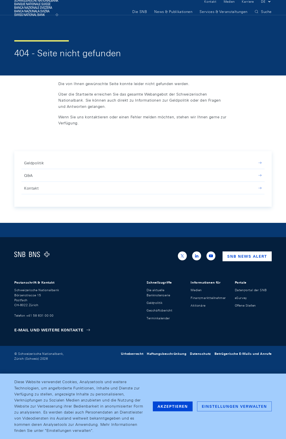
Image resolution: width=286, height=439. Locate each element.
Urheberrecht (132, 354)
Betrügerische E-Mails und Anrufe (243, 354)
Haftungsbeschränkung (166, 354)
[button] (266, 8)
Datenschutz (200, 354)
